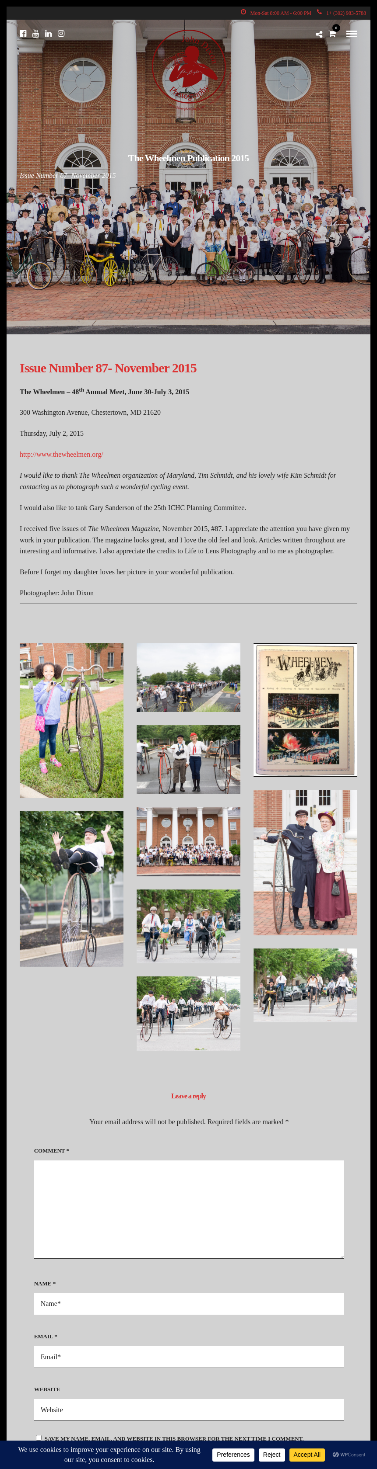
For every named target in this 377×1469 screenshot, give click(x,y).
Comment (51, 1150)
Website (47, 1389)
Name (45, 1283)
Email (45, 1336)
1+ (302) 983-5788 (341, 13)
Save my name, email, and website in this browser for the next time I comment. (174, 1438)
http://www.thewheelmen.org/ (61, 454)
